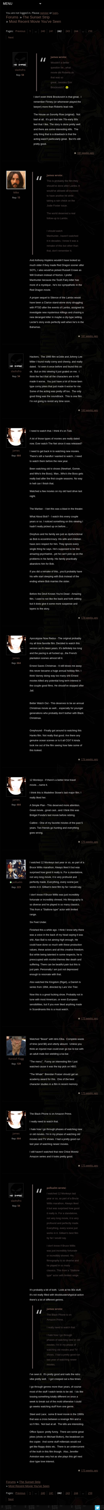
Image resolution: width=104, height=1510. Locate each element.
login (55, 13)
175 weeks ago (89, 842)
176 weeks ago (89, 759)
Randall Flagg (16, 1058)
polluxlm (17, 882)
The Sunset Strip (36, 17)
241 (51, 31)
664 (19, 455)
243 (68, 31)
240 (43, 31)
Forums (12, 17)
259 (90, 31)
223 (19, 887)
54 (23, 74)
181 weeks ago (85, 153)
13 (19, 197)
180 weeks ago (89, 410)
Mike (16, 192)
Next (11, 37)
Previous (20, 31)
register (44, 13)
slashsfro (20, 70)
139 (19, 1063)
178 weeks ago (89, 617)
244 (76, 31)
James (16, 450)
